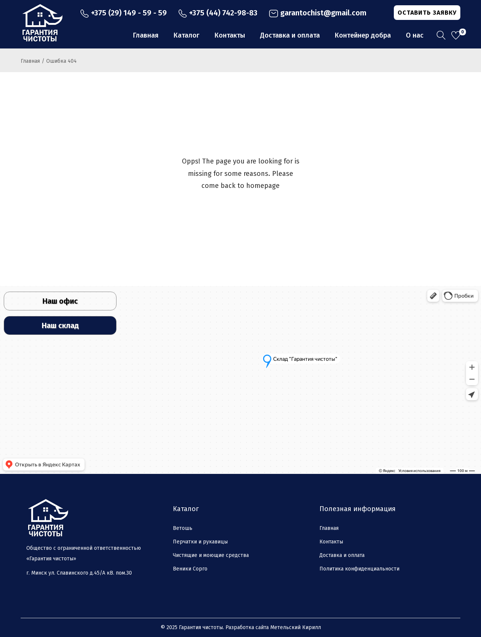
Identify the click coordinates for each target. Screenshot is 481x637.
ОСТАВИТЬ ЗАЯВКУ (427, 12)
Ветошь (182, 528)
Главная (30, 61)
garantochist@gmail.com (317, 12)
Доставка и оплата (342, 555)
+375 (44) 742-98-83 (217, 12)
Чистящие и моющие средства (211, 555)
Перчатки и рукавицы (200, 542)
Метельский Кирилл (295, 627)
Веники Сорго (190, 569)
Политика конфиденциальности (359, 569)
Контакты (331, 542)
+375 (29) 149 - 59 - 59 (123, 12)
